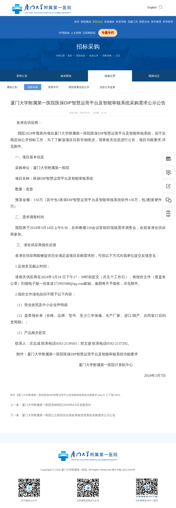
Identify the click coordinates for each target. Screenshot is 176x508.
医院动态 (97, 21)
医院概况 (86, 21)
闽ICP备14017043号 (123, 469)
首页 (76, 21)
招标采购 (107, 55)
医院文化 (144, 21)
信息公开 (93, 55)
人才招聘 (76, 32)
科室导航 (121, 21)
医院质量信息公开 (79, 87)
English (152, 7)
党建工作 (133, 21)
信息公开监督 (107, 87)
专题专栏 (108, 32)
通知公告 (12, 87)
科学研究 (168, 21)
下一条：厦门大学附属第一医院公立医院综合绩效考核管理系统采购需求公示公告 (66, 415)
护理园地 (64, 32)
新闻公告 (22, 75)
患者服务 (109, 21)
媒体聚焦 (66, 75)
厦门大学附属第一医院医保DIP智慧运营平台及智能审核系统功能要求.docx (60, 394)
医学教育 (156, 21)
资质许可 (53, 87)
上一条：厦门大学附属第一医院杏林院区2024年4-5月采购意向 (53, 405)
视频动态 (154, 75)
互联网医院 (89, 32)
